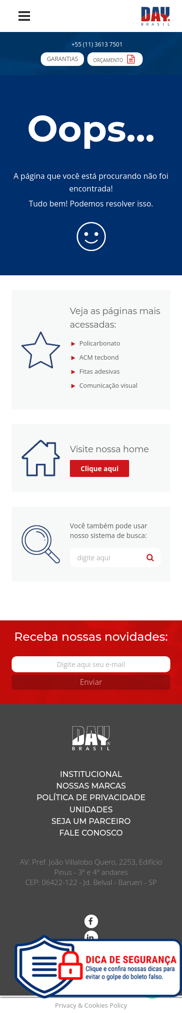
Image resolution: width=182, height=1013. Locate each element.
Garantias (62, 59)
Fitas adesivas (99, 371)
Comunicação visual (108, 385)
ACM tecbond (98, 357)
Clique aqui (99, 468)
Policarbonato (99, 343)
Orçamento (115, 58)
